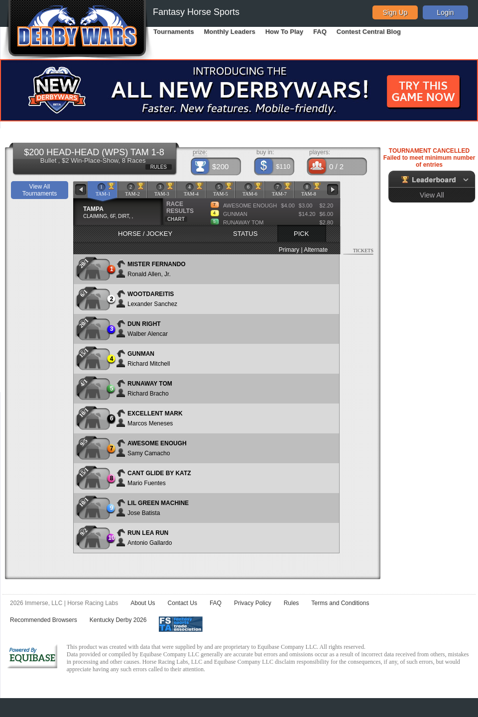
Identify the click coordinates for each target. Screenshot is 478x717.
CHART (176, 219)
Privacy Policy (252, 603)
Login (445, 12)
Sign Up (395, 12)
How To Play (284, 31)
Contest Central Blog (369, 31)
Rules (291, 603)
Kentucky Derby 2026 (118, 619)
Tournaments (173, 31)
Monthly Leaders (229, 31)
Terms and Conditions (340, 603)
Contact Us (182, 603)
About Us (142, 603)
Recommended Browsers (43, 619)
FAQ (320, 31)
